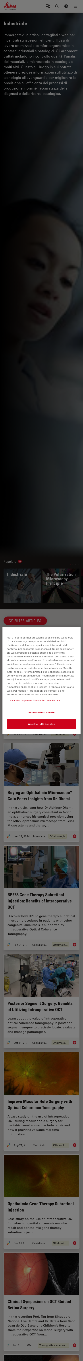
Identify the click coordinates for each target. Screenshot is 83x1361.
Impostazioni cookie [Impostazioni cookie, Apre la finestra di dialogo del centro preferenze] (42, 712)
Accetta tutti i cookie (41, 724)
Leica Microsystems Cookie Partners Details (34, 700)
